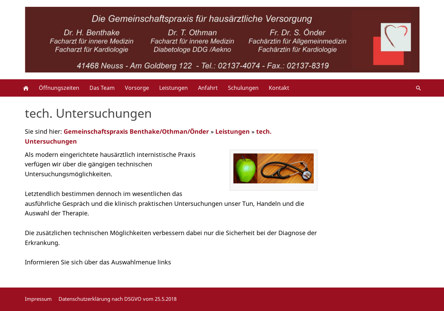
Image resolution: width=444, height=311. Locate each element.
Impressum (38, 298)
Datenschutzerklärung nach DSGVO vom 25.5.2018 (118, 298)
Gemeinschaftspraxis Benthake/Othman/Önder (136, 131)
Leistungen (232, 131)
